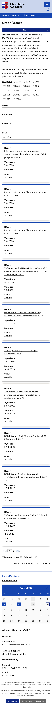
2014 (17, 86)
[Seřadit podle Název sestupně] (9, 105)
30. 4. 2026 (9, 282)
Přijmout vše (12, 701)
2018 (17, 90)
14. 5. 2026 (9, 369)
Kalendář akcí (9, 580)
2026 (18, 99)
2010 (18, 81)
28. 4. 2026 (9, 361)
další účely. (27, 687)
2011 (28, 81)
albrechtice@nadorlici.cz (14, 654)
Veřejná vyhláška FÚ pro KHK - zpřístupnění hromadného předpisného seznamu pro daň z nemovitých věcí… (25, 271)
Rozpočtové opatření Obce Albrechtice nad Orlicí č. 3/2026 (25, 232)
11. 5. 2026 (9, 533)
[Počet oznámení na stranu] (38, 557)
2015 (27, 86)
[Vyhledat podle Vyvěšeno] (26, 119)
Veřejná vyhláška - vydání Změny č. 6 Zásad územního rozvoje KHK (25, 517)
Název (5, 105)
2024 (38, 94)
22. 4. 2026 (9, 526)
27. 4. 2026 (9, 447)
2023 (27, 94)
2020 (37, 90)
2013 (7, 86)
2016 (37, 86)
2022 (17, 94)
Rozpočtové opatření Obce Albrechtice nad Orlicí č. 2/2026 (25, 194)
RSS (36, 30)
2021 (7, 94)
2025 (7, 99)
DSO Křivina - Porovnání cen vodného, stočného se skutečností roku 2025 (24, 314)
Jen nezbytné (27, 701)
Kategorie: (7, 81)
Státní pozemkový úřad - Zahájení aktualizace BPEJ (20, 352)
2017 (7, 90)
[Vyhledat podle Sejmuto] (26, 128)
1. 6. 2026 (8, 290)
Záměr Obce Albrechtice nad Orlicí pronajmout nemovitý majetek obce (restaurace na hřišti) (22, 394)
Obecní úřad (15, 15)
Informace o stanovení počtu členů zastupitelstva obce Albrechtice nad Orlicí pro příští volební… (25, 154)
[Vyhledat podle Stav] (26, 137)
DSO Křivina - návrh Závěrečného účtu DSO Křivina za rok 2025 (25, 438)
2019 (27, 90)
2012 (37, 81)
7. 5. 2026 (9, 165)
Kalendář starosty (12, 576)
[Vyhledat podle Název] (26, 109)
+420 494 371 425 (11, 651)
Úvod (4, 15)
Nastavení (40, 701)
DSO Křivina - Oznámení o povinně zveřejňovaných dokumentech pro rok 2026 (25, 477)
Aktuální (8, 177)
